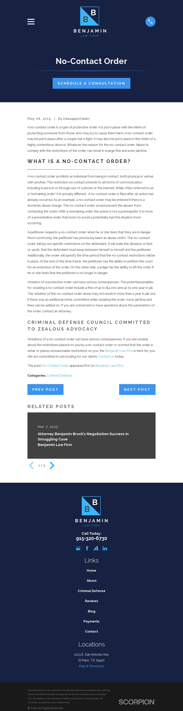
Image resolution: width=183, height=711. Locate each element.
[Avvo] (96, 548)
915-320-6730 (91, 538)
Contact (91, 631)
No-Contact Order (55, 365)
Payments (91, 621)
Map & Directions (91, 666)
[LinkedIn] (105, 548)
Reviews (91, 601)
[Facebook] (87, 548)
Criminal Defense (59, 375)
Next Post (137, 389)
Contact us (106, 356)
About (91, 580)
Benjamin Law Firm (119, 351)
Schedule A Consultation (91, 83)
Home (91, 570)
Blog (91, 611)
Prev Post (45, 389)
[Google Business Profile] (78, 548)
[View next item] (52, 465)
